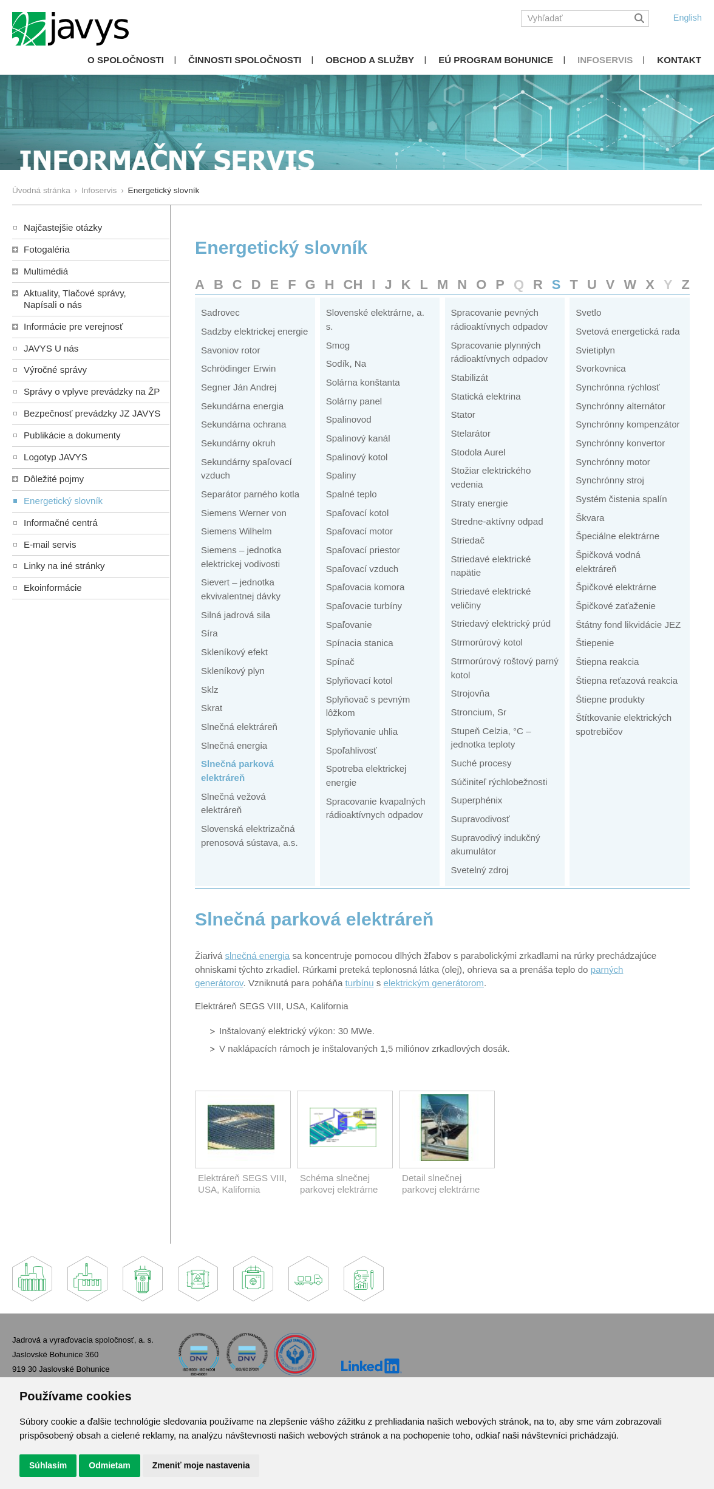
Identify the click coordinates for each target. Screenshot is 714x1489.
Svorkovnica (600, 368)
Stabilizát (469, 377)
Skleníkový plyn (233, 671)
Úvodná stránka (41, 190)
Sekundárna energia (242, 406)
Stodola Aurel (478, 452)
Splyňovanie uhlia (362, 731)
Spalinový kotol (357, 457)
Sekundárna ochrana (243, 424)
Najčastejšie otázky (63, 227)
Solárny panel (354, 401)
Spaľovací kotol (357, 513)
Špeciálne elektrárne (617, 536)
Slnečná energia (234, 745)
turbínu (359, 983)
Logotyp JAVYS (55, 457)
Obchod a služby (369, 60)
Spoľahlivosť (351, 750)
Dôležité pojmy (54, 479)
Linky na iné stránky (64, 566)
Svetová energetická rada (627, 331)
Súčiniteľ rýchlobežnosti (499, 782)
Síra (209, 633)
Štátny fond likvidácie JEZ (628, 624)
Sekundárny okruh (238, 443)
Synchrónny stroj (610, 480)
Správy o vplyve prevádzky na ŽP (92, 391)
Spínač (340, 661)
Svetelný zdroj (480, 870)
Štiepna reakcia (607, 661)
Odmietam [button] (109, 1465)
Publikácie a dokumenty (72, 435)
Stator (463, 414)
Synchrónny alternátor (620, 406)
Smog (338, 345)
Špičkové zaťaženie (616, 606)
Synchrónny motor (613, 462)
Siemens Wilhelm (236, 531)
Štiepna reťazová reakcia (627, 680)
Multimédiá (46, 271)
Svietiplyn (595, 350)
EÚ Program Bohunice (495, 60)
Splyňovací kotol (359, 680)
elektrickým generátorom (434, 983)
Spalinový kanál (358, 438)
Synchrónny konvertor (620, 443)
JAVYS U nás (51, 348)
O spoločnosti (125, 60)
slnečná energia (257, 955)
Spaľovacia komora (365, 587)
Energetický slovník (63, 501)
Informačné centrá (61, 522)
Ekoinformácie (53, 587)
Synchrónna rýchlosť (617, 387)
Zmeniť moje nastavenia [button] (201, 1465)
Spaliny (341, 475)
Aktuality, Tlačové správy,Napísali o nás (75, 299)
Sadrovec (220, 312)
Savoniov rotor (230, 350)
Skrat (211, 708)
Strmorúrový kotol (487, 642)
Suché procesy (481, 763)
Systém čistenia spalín (621, 499)
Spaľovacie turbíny (364, 606)
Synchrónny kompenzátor (627, 424)
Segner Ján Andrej (238, 387)
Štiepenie (595, 643)
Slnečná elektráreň (239, 726)
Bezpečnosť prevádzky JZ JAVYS (92, 413)
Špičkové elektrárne (616, 587)
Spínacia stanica (359, 643)
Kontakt (679, 60)
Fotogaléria (47, 249)
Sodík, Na (346, 363)
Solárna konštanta (363, 382)
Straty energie (479, 503)
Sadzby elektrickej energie (254, 331)
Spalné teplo (351, 494)
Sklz (210, 689)
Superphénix (477, 800)
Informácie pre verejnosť (73, 326)
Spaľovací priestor (363, 550)
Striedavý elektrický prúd (501, 623)
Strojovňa (470, 693)
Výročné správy (55, 369)
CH (353, 284)
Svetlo (588, 312)
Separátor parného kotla (250, 494)
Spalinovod (349, 419)
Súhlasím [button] (48, 1465)
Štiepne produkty (610, 699)
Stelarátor (471, 433)
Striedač (467, 540)
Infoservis (605, 60)
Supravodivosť (480, 819)
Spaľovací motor (359, 531)
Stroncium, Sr (479, 712)
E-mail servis (50, 544)
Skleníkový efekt (234, 652)
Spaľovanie (349, 624)
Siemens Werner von (244, 513)
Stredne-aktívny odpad (497, 521)
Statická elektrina (486, 396)
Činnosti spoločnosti (244, 60)
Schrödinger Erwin (238, 368)
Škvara (590, 518)
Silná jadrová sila (235, 615)
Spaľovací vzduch (362, 569)
